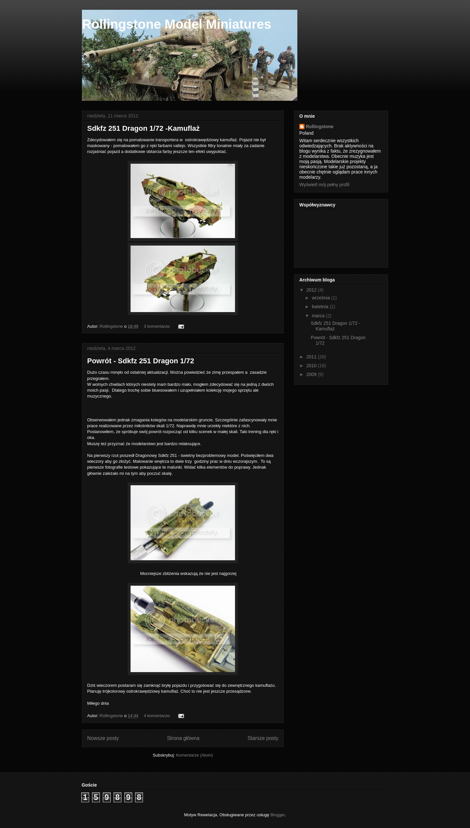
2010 (312, 365)
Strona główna (183, 738)
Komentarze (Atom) (194, 755)
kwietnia (320, 306)
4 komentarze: (158, 715)
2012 (312, 290)
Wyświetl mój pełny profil (324, 184)
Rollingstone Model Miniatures (176, 24)
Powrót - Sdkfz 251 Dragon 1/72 (140, 361)
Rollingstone (320, 126)
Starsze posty (263, 738)
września (321, 297)
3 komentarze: (158, 326)
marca (319, 315)
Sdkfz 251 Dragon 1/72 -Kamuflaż (143, 128)
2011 (312, 356)
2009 (312, 374)
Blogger (277, 814)
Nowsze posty (103, 738)
